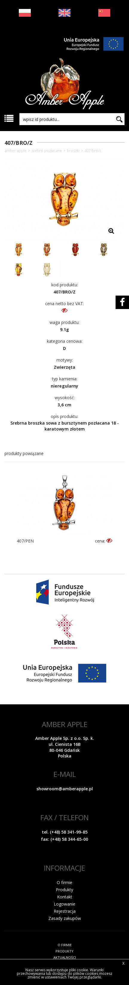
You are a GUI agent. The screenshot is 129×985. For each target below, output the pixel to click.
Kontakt (64, 897)
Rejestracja (65, 911)
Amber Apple (15, 151)
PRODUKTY (64, 951)
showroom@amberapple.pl (64, 789)
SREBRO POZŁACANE (47, 151)
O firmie (64, 882)
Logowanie (64, 904)
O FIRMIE (65, 945)
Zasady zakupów (64, 918)
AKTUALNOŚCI (64, 957)
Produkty (64, 889)
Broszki (73, 151)
